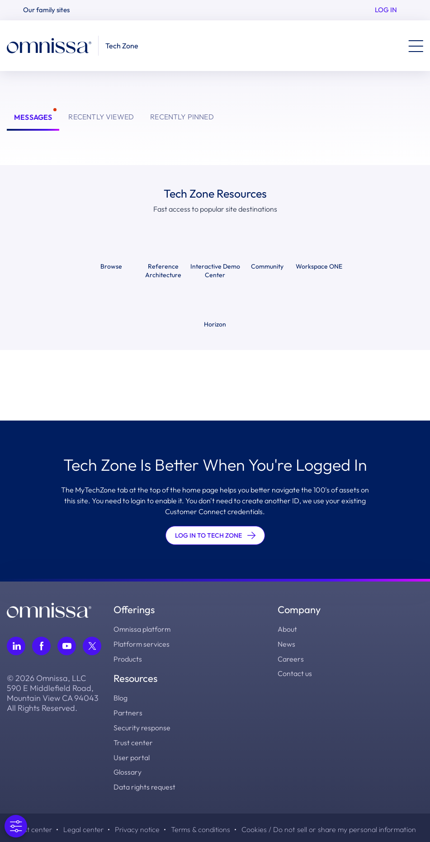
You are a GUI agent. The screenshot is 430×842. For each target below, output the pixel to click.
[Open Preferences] (16, 826)
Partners (127, 711)
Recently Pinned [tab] (182, 116)
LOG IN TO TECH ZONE (215, 535)
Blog (120, 696)
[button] (50, 10)
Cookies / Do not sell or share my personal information (331, 826)
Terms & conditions (202, 826)
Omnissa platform (142, 629)
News (286, 643)
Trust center (133, 740)
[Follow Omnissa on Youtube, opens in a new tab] (66, 646)
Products (127, 657)
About (287, 629)
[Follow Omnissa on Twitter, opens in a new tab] (92, 646)
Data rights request (144, 783)
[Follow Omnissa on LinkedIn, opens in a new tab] (16, 646)
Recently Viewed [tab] (101, 116)
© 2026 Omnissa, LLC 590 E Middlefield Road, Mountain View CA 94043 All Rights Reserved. (53, 693)
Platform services (141, 643)
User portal (131, 754)
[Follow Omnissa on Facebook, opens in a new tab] (41, 646)
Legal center (83, 826)
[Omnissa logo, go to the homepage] (49, 609)
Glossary (127, 769)
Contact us (295, 672)
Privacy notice (138, 826)
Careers (291, 657)
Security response (141, 725)
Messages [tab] (33, 117)
